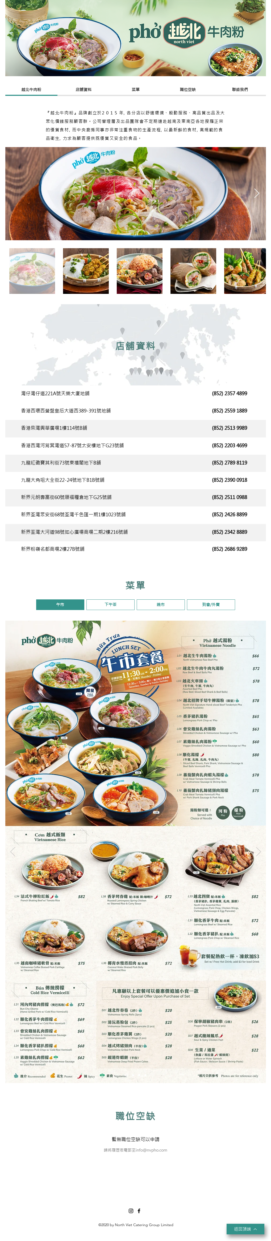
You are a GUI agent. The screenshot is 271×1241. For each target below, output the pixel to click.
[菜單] (136, 89)
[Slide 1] (135, 377)
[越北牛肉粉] (31, 89)
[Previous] (12, 345)
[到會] (145, 1075)
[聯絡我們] (240, 89)
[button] (60, 604)
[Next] (258, 345)
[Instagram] (131, 1211)
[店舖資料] (83, 89)
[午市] (126, 1074)
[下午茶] (133, 1075)
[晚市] (139, 1075)
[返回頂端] (245, 1229)
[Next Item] (257, 193)
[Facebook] (139, 1211)
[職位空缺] (188, 89)
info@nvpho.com (151, 1150)
